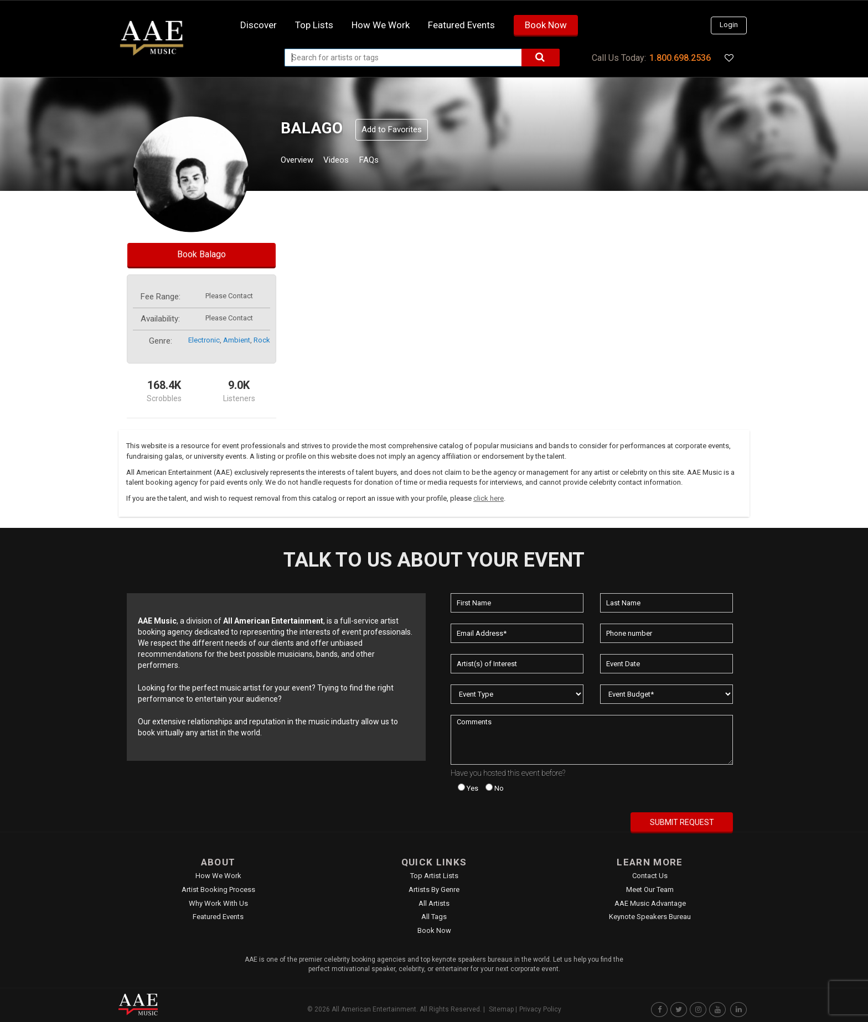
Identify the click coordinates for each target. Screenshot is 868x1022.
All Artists (434, 903)
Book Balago (201, 254)
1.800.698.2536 (680, 58)
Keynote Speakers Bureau (650, 916)
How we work (381, 24)
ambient (236, 340)
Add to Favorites (391, 129)
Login (729, 24)
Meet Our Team (650, 889)
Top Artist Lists (434, 875)
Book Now (546, 24)
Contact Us (650, 875)
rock (262, 340)
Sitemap (501, 1009)
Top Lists (314, 24)
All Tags (434, 916)
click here (488, 498)
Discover (258, 24)
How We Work (218, 875)
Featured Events (461, 24)
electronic (204, 340)
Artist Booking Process (218, 889)
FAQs (389, 161)
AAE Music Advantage (650, 903)
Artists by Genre (434, 889)
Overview (301, 161)
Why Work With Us (218, 903)
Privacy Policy (540, 1009)
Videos (349, 161)
